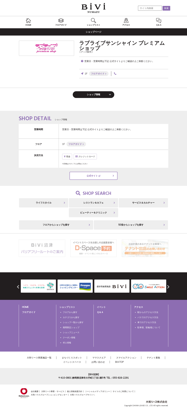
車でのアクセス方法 (146, 322)
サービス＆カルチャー (143, 202)
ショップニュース (71, 332)
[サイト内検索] (150, 8)
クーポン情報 (69, 337)
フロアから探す (70, 312)
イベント (101, 307)
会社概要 (35, 391)
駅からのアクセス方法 (147, 312)
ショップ (93, 94)
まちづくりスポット (72, 357)
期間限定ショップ (71, 327)
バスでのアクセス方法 (147, 317)
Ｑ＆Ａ (100, 312)
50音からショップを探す (131, 224)
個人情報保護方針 (74, 391)
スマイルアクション (126, 357)
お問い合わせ (98, 362)
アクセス (138, 307)
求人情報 (67, 342)
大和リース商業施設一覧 (39, 357)
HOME (25, 307)
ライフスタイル (43, 202)
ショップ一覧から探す (73, 322)
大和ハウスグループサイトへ (82, 395)
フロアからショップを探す (56, 224)
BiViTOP (119, 362)
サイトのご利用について (123, 391)
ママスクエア (99, 357)
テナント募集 (153, 357)
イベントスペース (72, 362)
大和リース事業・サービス (52, 391)
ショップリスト (67, 307)
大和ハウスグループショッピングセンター (49, 395)
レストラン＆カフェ (93, 202)
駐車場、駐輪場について (148, 327)
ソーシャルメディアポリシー (97, 391)
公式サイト (92, 175)
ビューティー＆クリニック (93, 212)
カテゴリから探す (71, 317)
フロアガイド (97, 73)
